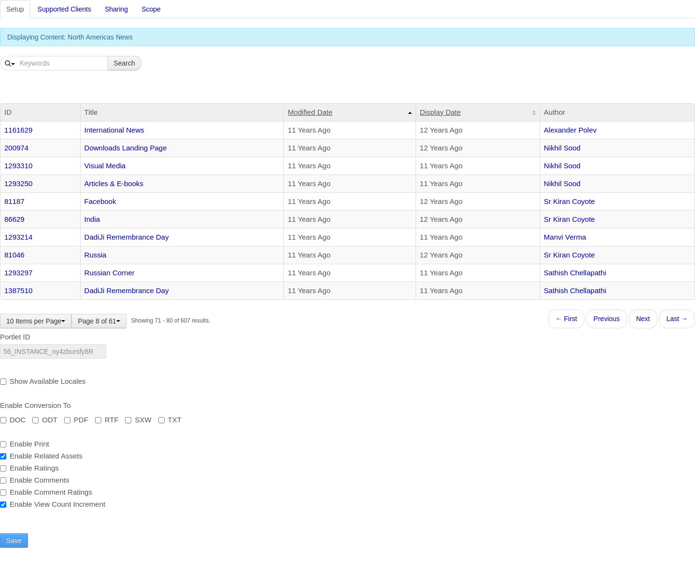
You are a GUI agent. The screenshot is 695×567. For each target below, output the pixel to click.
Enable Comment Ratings (46, 492)
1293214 (18, 237)
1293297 (18, 273)
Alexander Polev (570, 130)
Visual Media (105, 166)
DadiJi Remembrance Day (126, 237)
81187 (14, 201)
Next (643, 319)
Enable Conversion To (35, 405)
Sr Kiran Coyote (569, 201)
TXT (169, 420)
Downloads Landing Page (125, 148)
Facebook (100, 201)
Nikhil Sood (562, 148)
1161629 (18, 130)
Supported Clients (64, 9)
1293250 (18, 183)
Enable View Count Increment (52, 504)
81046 (14, 255)
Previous (607, 319)
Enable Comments (34, 480)
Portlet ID (15, 337)
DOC (13, 420)
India (92, 219)
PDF (76, 420)
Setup (15, 9)
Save (14, 540)
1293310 (18, 166)
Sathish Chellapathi (575, 273)
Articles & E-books (114, 183)
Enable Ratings (29, 468)
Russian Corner (109, 273)
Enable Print (24, 444)
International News (114, 130)
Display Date (440, 112)
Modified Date (310, 112)
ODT (44, 420)
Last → (677, 319)
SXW (138, 420)
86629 (14, 219)
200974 (16, 148)
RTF (107, 420)
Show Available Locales (42, 381)
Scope (151, 9)
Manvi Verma (565, 237)
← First (566, 319)
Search (124, 63)
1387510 (18, 290)
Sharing (116, 9)
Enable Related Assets (41, 456)
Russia (95, 255)
